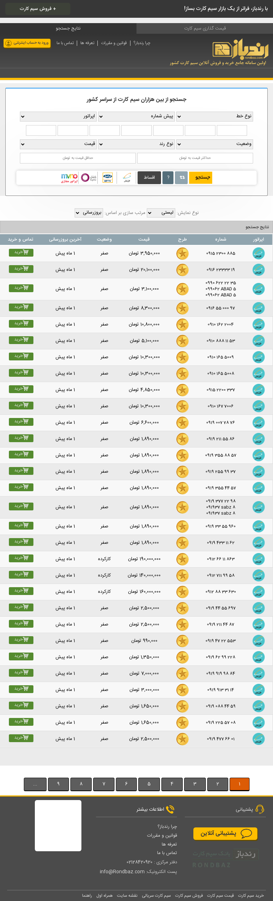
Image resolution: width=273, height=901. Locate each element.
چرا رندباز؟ (142, 43)
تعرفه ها (87, 43)
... (35, 784)
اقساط (149, 178)
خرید (21, 252)
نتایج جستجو (257, 227)
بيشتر (11, 769)
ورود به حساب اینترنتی (31, 43)
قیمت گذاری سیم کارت (205, 28)
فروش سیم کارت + (38, 9)
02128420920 (139, 862)
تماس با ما (65, 43)
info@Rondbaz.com (122, 872)
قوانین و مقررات (114, 43)
